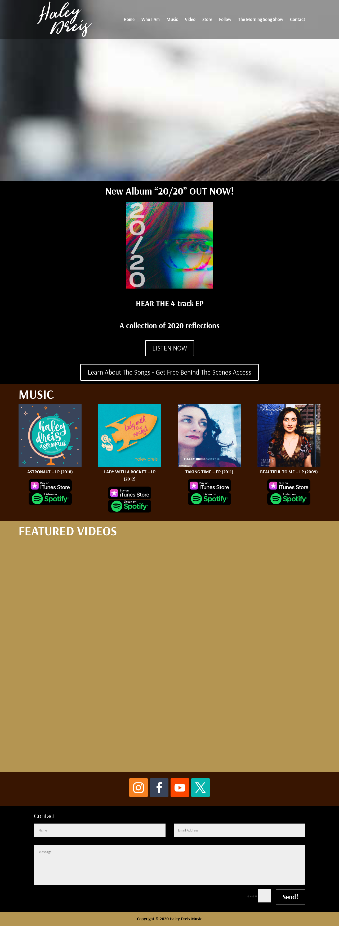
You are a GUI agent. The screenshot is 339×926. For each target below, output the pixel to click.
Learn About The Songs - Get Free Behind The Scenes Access (169, 372)
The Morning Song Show (260, 19)
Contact (297, 19)
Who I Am (150, 19)
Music (172, 19)
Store (207, 19)
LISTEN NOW (169, 348)
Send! (290, 897)
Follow (225, 19)
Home (129, 19)
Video (190, 19)
